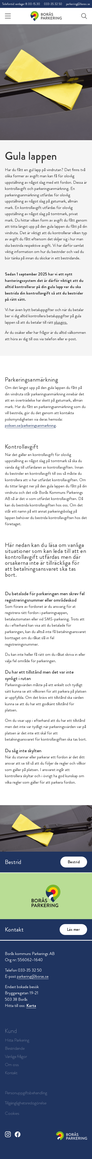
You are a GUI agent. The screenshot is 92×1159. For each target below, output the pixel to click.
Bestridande (15, 1048)
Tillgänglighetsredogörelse (25, 1103)
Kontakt (11, 1073)
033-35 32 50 (53, 3)
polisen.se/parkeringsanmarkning (30, 425)
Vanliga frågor (16, 1056)
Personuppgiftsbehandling (26, 1093)
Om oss (12, 1065)
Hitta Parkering (17, 1040)
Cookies (12, 1113)
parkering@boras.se (78, 3)
